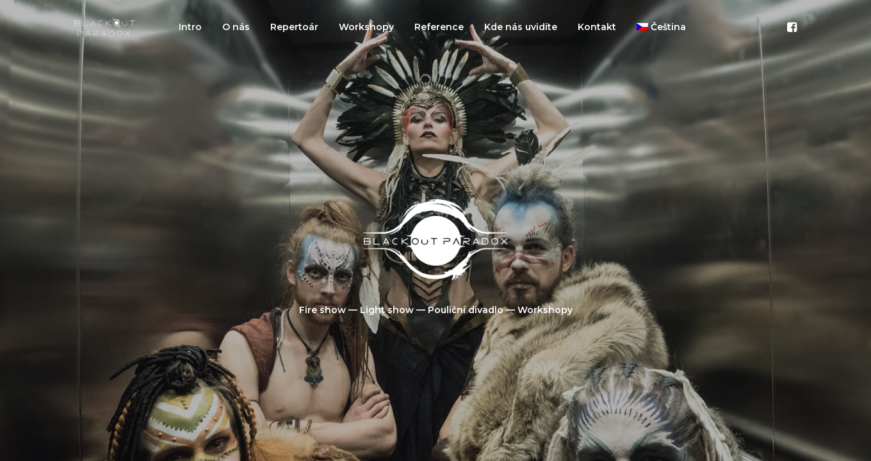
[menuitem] (190, 27)
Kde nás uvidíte (520, 27)
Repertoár (294, 27)
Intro (190, 27)
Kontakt (597, 27)
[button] (791, 27)
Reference (439, 27)
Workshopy (366, 27)
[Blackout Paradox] (104, 26)
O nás (236, 27)
